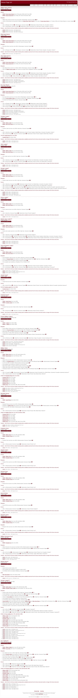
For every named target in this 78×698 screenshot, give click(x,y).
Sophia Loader (5, 617)
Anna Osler (8, 648)
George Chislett (10, 259)
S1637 (4, 630)
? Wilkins (7, 324)
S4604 (4, 578)
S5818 (4, 390)
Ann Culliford (9, 596)
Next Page (42, 691)
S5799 (4, 558)
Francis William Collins (10, 98)
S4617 (4, 81)
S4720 (4, 343)
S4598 (4, 243)
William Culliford (9, 647)
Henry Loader (5, 621)
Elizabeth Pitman (10, 361)
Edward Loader (6, 625)
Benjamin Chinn (6, 383)
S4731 (4, 112)
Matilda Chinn (5, 384)
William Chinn (8, 354)
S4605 (4, 629)
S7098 (4, 388)
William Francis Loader (10, 69)
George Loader (9, 654)
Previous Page (36, 691)
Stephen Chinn (5, 380)
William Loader (8, 122)
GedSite (38, 696)
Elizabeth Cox (8, 542)
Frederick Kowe (6, 137)
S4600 (4, 195)
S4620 (4, 637)
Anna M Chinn (5, 381)
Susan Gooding (6, 601)
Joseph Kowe (7, 135)
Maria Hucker (8, 355)
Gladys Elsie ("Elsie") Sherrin (28, 21)
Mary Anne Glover (9, 124)
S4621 (4, 631)
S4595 (4, 80)
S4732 (4, 113)
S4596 (4, 216)
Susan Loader (5, 624)
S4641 (4, 636)
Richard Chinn (5, 415)
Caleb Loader (8, 586)
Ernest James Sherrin (10, 14)
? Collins (7, 322)
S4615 (4, 633)
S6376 (4, 271)
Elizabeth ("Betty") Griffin (10, 588)
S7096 (4, 389)
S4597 (4, 242)
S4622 (4, 638)
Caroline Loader (8, 287)
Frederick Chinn (6, 377)
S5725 (4, 634)
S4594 (4, 53)
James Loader (5, 620)
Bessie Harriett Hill (9, 15)
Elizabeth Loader (6, 618)
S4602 (4, 391)
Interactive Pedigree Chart (6, 10)
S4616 (4, 635)
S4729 (4, 345)
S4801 (4, 559)
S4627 (4, 632)
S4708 (4, 342)
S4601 (4, 557)
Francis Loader (5, 622)
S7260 (4, 82)
